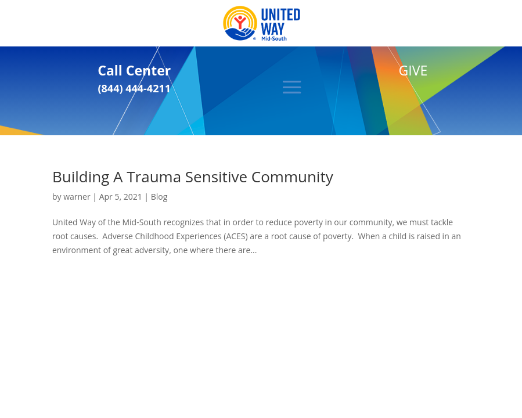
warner (77, 196)
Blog (159, 196)
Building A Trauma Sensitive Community (192, 176)
